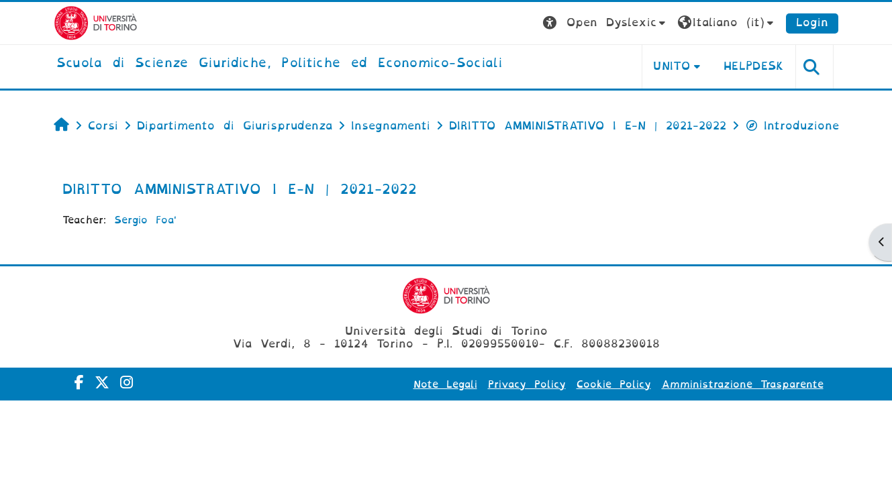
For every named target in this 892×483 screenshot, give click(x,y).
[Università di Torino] (96, 22)
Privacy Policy (527, 384)
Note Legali (445, 384)
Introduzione (792, 125)
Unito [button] (671, 66)
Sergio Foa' (145, 220)
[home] (279, 63)
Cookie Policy (614, 384)
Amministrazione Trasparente (743, 384)
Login (812, 22)
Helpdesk (754, 66)
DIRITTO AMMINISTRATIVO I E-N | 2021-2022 (239, 189)
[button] (606, 23)
